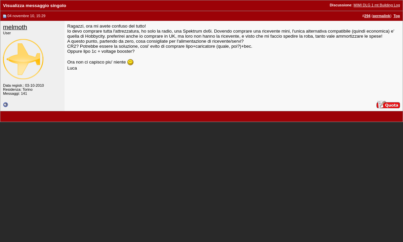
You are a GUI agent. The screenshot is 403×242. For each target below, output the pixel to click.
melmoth (15, 27)
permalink (381, 16)
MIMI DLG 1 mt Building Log (377, 5)
